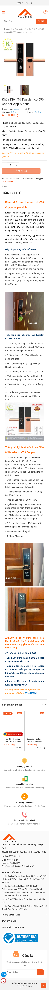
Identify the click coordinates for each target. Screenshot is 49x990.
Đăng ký (20, 3)
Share (4, 186)
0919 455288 (7, 182)
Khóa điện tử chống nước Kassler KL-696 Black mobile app (12, 741)
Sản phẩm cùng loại (12, 704)
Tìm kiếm (41, 21)
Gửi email (41, 972)
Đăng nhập (28, 3)
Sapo (30, 986)
